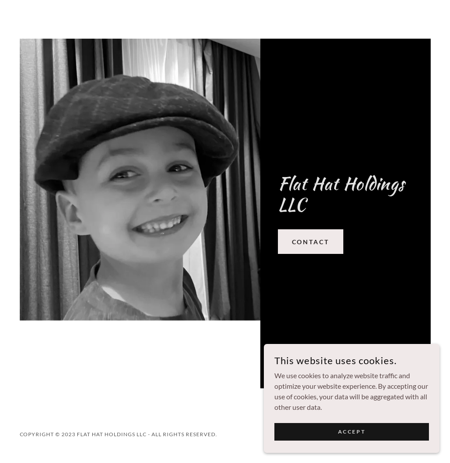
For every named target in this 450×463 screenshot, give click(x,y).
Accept (351, 449)
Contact (311, 242)
